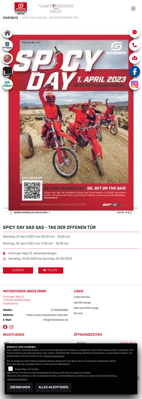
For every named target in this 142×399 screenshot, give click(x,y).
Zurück (18, 270)
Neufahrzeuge (82, 302)
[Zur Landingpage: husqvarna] (7, 45)
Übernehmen (20, 387)
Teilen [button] (50, 270)
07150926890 (59, 310)
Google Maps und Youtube (26, 369)
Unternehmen (82, 297)
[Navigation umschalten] (133, 8)
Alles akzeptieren (53, 387)
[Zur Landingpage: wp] (7, 71)
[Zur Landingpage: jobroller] (7, 84)
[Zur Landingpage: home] (7, 32)
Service (78, 313)
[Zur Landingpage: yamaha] (7, 58)
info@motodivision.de (55, 320)
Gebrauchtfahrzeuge (86, 308)
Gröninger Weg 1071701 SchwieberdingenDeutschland (17, 300)
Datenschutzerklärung (54, 356)
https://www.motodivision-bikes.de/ (47, 315)
